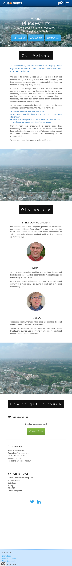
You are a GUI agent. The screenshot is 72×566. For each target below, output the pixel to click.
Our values (6, 556)
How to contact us (9, 558)
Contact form (36, 431)
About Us (6, 552)
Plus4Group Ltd (8, 561)
